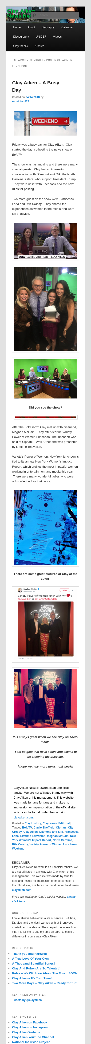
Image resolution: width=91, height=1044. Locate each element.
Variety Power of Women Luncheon (52, 844)
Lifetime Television (32, 836)
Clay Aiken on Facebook (29, 1022)
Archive (39, 46)
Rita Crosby (20, 844)
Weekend (18, 848)
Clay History (33, 823)
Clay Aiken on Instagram (29, 1027)
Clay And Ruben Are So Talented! (36, 968)
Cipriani (61, 827)
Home (17, 27)
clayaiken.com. (23, 817)
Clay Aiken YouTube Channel (33, 1037)
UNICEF (41, 36)
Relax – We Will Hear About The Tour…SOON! (45, 973)
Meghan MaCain (57, 836)
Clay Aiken (30, 831)
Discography (21, 36)
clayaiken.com (21, 890)
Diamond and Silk (51, 831)
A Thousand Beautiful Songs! (33, 963)
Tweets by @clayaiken (27, 1000)
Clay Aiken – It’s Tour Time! (31, 978)
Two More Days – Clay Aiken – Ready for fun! (44, 983)
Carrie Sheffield (44, 827)
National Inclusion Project (31, 1042)
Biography (48, 27)
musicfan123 (20, 101)
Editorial (64, 823)
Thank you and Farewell (29, 953)
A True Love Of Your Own (30, 958)
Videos (57, 36)
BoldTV (27, 827)
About (31, 27)
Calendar (67, 27)
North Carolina (62, 840)
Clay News (50, 823)
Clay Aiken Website (26, 1032)
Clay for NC (20, 46)
